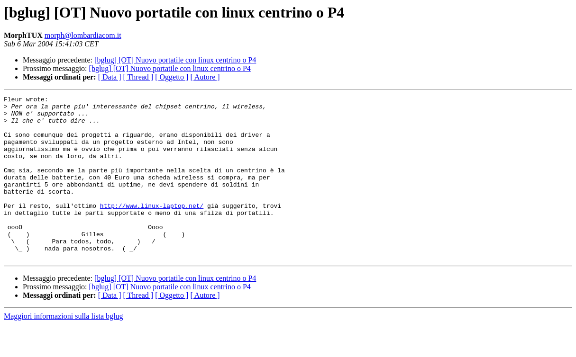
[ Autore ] (204, 77)
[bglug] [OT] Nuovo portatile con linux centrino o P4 (175, 60)
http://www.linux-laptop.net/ (151, 228)
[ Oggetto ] (171, 77)
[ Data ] (109, 77)
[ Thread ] (138, 77)
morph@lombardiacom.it (83, 35)
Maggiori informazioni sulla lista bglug (63, 349)
